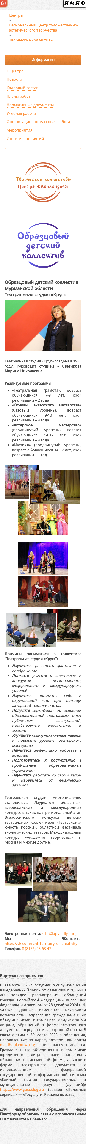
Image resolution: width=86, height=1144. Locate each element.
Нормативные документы (30, 104)
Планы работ (19, 96)
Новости (14, 79)
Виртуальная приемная (21, 975)
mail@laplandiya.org (17, 1044)
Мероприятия (19, 130)
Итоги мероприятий (25, 138)
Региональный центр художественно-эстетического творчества (43, 28)
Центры (16, 15)
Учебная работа (21, 113)
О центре (15, 71)
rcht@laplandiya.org (59, 933)
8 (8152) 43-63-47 (36, 948)
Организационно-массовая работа (38, 121)
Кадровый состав (22, 87)
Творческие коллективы (31, 40)
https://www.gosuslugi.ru (22, 1089)
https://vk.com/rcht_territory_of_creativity (41, 943)
